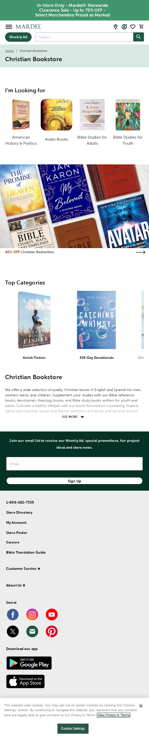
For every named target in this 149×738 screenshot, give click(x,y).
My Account (16, 522)
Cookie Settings (73, 728)
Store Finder (16, 533)
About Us (14, 585)
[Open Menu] (9, 26)
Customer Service (21, 569)
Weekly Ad (18, 37)
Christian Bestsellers (37, 252)
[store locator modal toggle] (115, 26)
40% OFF (12, 252)
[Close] (140, 705)
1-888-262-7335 (20, 502)
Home (9, 51)
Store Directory (19, 512)
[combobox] (84, 36)
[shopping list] (132, 26)
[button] (69, 569)
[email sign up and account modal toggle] (124, 26)
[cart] (141, 27)
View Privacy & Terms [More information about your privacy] (113, 715)
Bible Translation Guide (26, 552)
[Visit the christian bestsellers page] (140, 252)
